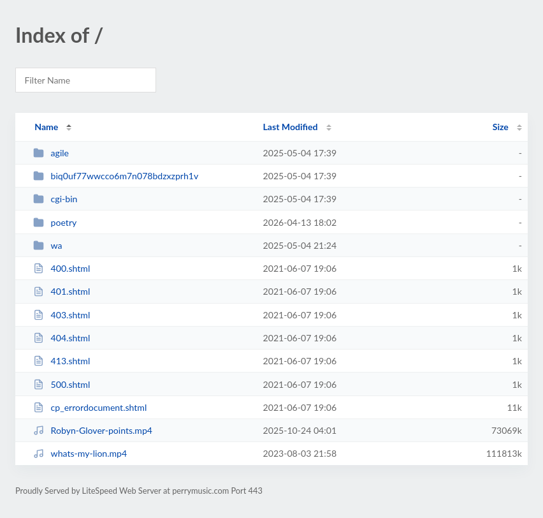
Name (46, 126)
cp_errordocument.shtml (90, 407)
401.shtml (61, 291)
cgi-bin (55, 198)
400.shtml (61, 268)
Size (501, 126)
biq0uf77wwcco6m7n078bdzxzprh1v (115, 175)
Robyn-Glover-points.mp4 (92, 430)
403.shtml (61, 314)
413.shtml (61, 360)
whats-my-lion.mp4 (80, 453)
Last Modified (290, 126)
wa (47, 245)
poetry (54, 222)
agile (51, 152)
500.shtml (61, 384)
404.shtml (61, 337)
